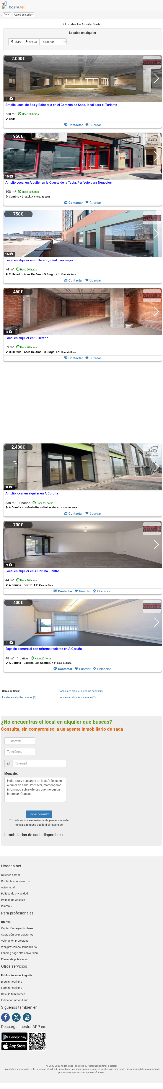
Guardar (93, 125)
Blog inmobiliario (11, 981)
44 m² (29, 582)
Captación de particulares (17, 928)
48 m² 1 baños (38, 660)
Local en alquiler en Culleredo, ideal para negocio (41, 260)
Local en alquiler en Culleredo (26, 338)
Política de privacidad (14, 893)
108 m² (27, 194)
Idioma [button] (6, 906)
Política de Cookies (13, 899)
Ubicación (102, 591)
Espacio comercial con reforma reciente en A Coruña (43, 649)
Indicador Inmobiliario (14, 1000)
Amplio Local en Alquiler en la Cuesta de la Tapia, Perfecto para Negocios (58, 183)
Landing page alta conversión (19, 953)
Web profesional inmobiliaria (19, 947)
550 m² (22, 116)
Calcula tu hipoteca (13, 994)
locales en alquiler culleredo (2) (78, 697)
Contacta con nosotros (15, 881)
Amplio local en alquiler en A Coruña (31, 493)
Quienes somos (11, 874)
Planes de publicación (14, 959)
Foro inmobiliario (11, 987)
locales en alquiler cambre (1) (19, 697)
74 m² (40, 271)
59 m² (40, 349)
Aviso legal (8, 887)
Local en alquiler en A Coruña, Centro (32, 571)
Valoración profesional (15, 940)
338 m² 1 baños (41, 505)
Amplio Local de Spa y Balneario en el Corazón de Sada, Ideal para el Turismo (61, 105)
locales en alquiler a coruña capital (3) (81, 691)
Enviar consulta (39, 814)
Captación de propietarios (17, 934)
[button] (23, 14)
